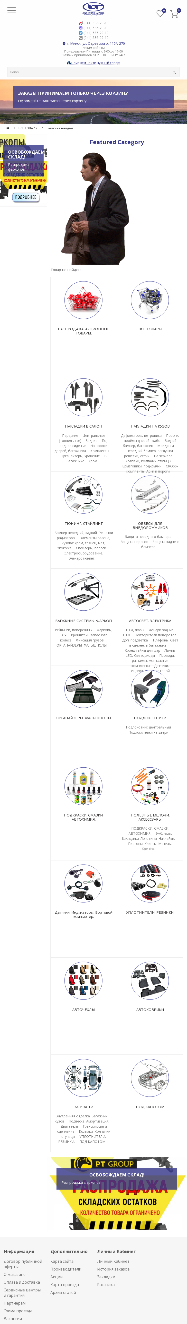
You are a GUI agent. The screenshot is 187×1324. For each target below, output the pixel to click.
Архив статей (63, 1292)
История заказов (113, 1269)
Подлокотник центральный (148, 727)
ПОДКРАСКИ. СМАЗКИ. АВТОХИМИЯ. (83, 817)
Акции (56, 1277)
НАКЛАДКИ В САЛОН (83, 426)
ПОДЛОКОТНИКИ (150, 717)
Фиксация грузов (90, 640)
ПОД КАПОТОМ (92, 1141)
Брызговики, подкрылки (141, 466)
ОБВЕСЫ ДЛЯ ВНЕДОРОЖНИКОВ (150, 525)
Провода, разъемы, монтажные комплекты (153, 660)
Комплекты (99, 450)
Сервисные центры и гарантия (22, 1292)
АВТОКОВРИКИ (150, 1009)
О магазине (15, 1274)
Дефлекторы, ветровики (141, 435)
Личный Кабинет (113, 1261)
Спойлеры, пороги (91, 548)
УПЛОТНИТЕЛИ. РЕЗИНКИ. (150, 912)
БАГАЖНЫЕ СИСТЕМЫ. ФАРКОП (83, 620)
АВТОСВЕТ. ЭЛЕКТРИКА (150, 620)
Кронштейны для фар (142, 650)
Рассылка (106, 1284)
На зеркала (163, 456)
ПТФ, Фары (135, 630)
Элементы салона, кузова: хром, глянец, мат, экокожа (83, 542)
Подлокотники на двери (148, 732)
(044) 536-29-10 (96, 23)
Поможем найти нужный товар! (93, 63)
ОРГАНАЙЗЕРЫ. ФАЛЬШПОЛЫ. (81, 645)
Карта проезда (64, 1284)
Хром (93, 461)
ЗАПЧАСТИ (83, 1106)
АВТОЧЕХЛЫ (83, 1009)
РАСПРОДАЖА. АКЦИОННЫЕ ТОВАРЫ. (83, 330)
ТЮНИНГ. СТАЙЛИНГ (84, 523)
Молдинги (165, 445)
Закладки (106, 1277)
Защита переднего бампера (148, 536)
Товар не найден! (60, 128)
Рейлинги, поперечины (73, 630)
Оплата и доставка (22, 1282)
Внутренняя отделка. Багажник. (82, 1116)
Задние (91, 440)
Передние (70, 435)
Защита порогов (134, 541)
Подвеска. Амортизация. (89, 1121)
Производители (65, 1269)
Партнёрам (15, 1303)
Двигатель (69, 1126)
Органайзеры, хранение (80, 456)
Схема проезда (18, 1311)
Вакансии (13, 1318)
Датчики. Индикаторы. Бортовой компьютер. (83, 914)
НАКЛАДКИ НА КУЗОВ (150, 426)
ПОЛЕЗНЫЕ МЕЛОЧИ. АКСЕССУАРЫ (150, 817)
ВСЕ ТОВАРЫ (28, 128)
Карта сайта (62, 1261)
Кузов (59, 1121)
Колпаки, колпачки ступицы (148, 461)
